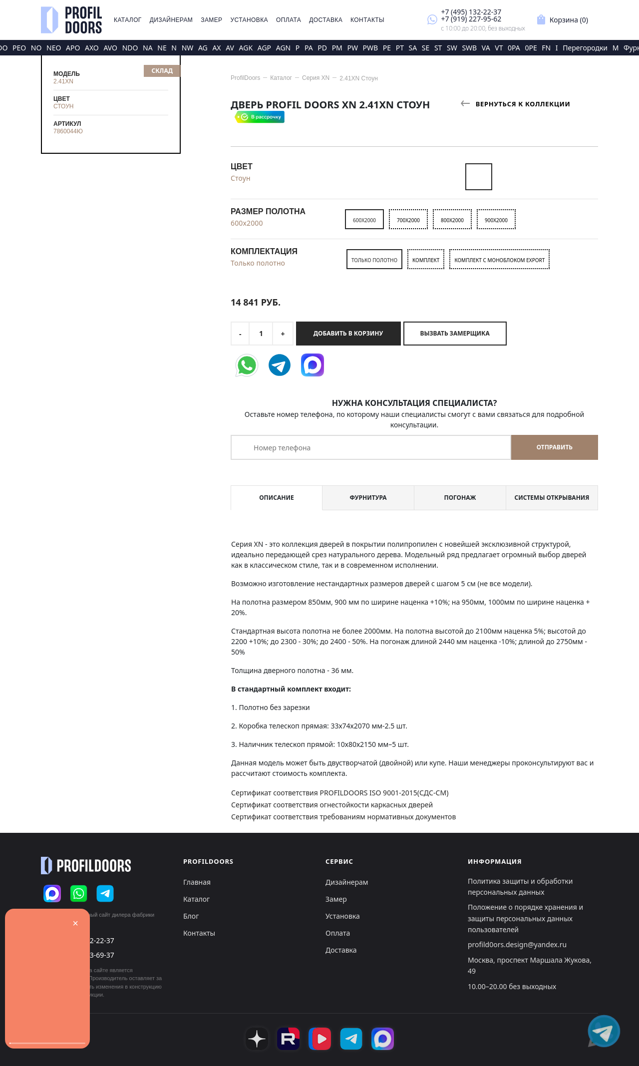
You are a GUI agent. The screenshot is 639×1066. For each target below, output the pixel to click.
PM (337, 47)
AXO (92, 47)
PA (309, 47)
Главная (197, 882)
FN (546, 47)
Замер (211, 19)
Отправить (555, 447)
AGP (264, 47)
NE (161, 47)
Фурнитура (367, 497)
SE (425, 47)
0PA (514, 47)
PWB (370, 47)
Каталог (128, 19)
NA (148, 47)
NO (36, 47)
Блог (191, 916)
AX (216, 47)
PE (387, 47)
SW (452, 47)
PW (352, 47)
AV (230, 47)
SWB (469, 47)
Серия (315, 77)
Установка (249, 19)
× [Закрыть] (75, 923)
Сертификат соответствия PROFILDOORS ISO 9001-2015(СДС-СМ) (339, 792)
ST (438, 47)
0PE (531, 47)
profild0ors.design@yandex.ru (517, 944)
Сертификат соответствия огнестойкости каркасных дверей (332, 804)
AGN (283, 47)
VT (499, 47)
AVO (110, 47)
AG (203, 47)
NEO (53, 47)
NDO (130, 47)
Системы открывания (551, 497)
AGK (246, 47)
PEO (19, 47)
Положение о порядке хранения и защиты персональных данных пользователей (525, 918)
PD (322, 47)
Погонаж (460, 497)
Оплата (288, 19)
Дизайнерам (171, 19)
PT (400, 47)
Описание (276, 497)
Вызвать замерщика (455, 333)
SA (413, 47)
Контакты (367, 19)
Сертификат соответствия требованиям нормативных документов (343, 816)
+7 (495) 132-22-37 (471, 11)
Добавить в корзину (348, 333)
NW (188, 47)
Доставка (325, 19)
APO (73, 47)
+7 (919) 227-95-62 (471, 18)
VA (486, 47)
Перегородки (585, 47)
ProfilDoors (245, 77)
